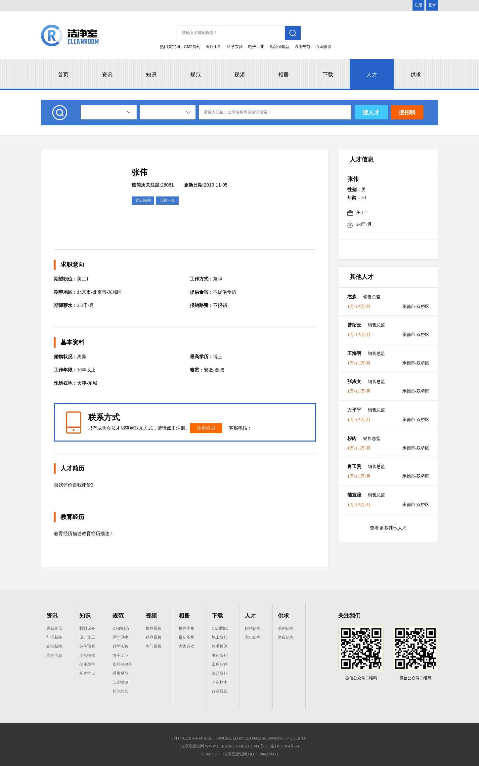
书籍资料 (220, 655)
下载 (328, 74)
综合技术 (87, 655)
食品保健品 (279, 46)
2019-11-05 (206, 185)
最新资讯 (54, 628)
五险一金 (167, 200)
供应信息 (286, 637)
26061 (153, 185)
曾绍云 (354, 324)
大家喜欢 (187, 646)
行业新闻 (54, 637)
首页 (63, 74)
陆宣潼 (354, 494)
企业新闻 (54, 646)
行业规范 (220, 691)
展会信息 (54, 655)
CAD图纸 (220, 628)
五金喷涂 (323, 46)
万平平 (354, 409)
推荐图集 (187, 628)
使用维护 (87, 664)
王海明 (354, 353)
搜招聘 (407, 112)
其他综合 (120, 691)
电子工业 (256, 46)
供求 (416, 74)
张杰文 (354, 381)
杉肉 (352, 438)
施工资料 (220, 637)
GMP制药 (192, 46)
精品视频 (153, 637)
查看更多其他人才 (388, 528)
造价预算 (87, 646)
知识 (151, 74)
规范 (195, 74)
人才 (372, 74)
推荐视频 (153, 628)
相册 (283, 74)
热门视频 (153, 646)
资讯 (107, 74)
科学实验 (235, 46)
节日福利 (143, 200)
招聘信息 (253, 628)
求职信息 (253, 637)
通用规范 (302, 46)
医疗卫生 (214, 46)
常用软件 (220, 664)
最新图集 (187, 637)
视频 (239, 74)
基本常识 (87, 673)
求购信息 (286, 628)
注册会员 (206, 428)
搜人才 (371, 112)
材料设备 (87, 628)
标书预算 (220, 646)
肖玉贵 (354, 466)
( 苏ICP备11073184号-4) (278, 746)
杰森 (352, 296)
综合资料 (220, 673)
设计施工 (87, 637)
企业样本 (220, 682)
